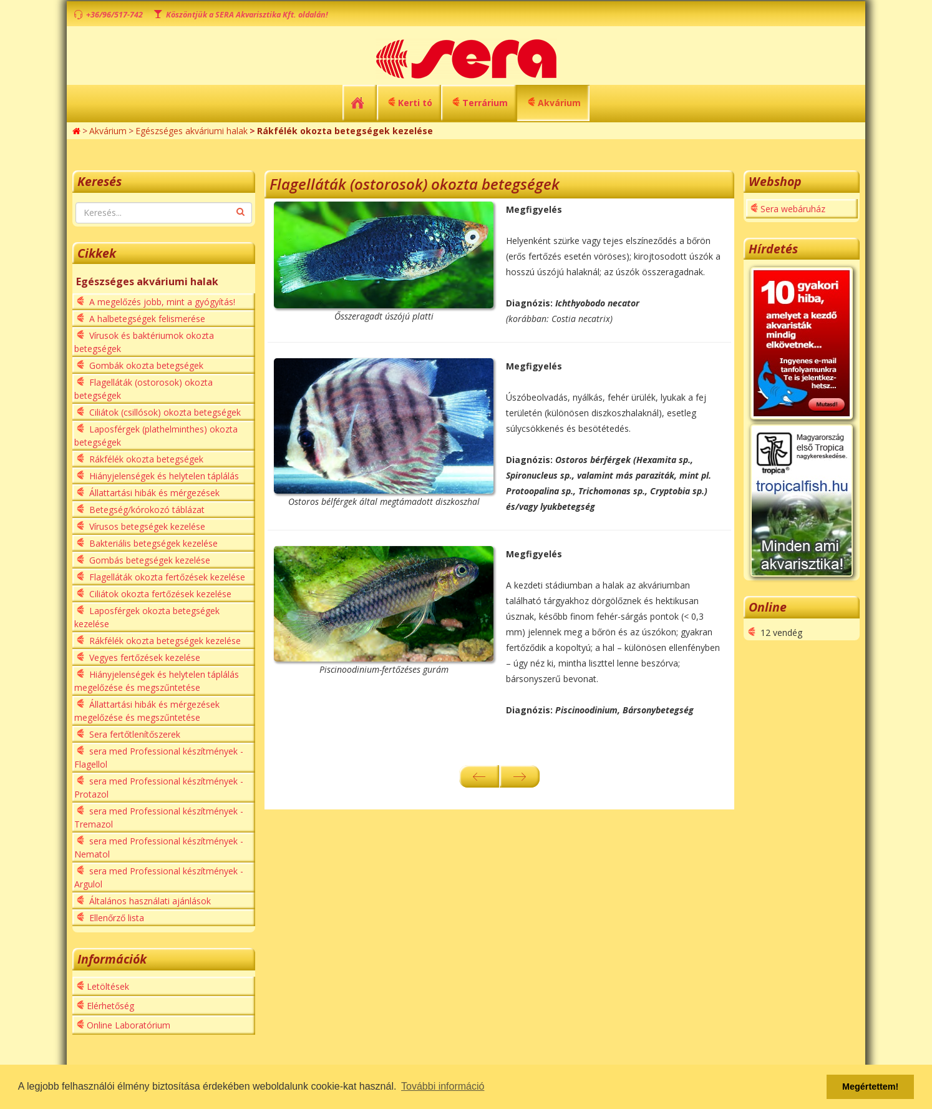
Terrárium (485, 103)
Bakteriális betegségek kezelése (152, 543)
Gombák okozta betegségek (145, 365)
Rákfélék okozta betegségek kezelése (164, 641)
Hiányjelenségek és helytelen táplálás (163, 476)
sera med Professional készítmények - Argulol (158, 877)
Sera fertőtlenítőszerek (133, 734)
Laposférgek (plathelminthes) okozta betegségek (156, 435)
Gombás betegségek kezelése (148, 560)
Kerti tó (415, 103)
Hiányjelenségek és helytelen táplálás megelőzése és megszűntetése (156, 680)
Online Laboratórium (128, 1025)
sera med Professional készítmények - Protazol (158, 787)
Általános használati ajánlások (149, 901)
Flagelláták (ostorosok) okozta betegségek (143, 388)
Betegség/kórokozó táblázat (146, 509)
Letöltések (108, 986)
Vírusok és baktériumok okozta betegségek (144, 342)
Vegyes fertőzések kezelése (143, 657)
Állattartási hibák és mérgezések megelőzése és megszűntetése (147, 710)
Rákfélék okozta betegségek (145, 459)
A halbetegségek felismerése (146, 319)
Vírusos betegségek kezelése (146, 526)
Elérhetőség (110, 1006)
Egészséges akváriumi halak (191, 131)
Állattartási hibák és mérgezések (153, 493)
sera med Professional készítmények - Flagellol (158, 757)
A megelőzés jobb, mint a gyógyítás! (161, 302)
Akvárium (559, 103)
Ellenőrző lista (115, 918)
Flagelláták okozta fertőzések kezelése (166, 577)
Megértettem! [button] (870, 1087)
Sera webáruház (792, 209)
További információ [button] (442, 1086)
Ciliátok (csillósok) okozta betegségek (164, 412)
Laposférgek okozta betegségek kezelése (147, 617)
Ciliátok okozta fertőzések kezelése (159, 594)
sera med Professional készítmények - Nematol (158, 847)
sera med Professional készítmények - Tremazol (158, 817)
